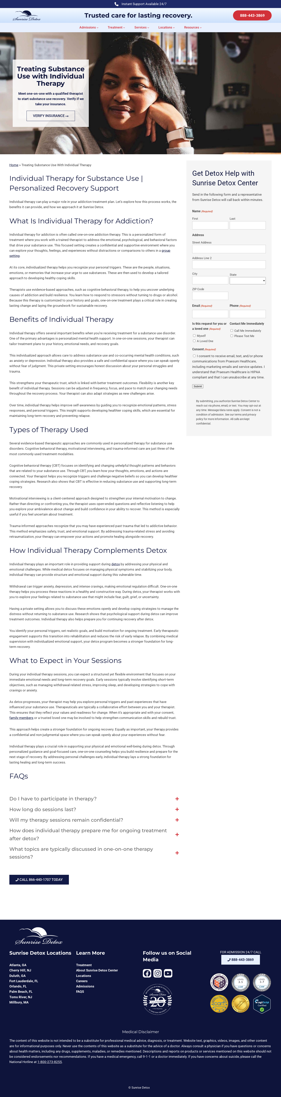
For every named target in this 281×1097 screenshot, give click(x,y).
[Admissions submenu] (98, 28)
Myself (201, 336)
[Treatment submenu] (124, 28)
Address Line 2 (202, 258)
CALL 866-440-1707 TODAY (39, 880)
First (195, 218)
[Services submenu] (148, 28)
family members (21, 718)
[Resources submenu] (201, 28)
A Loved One (205, 341)
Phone (240, 306)
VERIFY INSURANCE (50, 116)
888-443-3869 (252, 15)
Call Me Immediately (247, 331)
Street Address (202, 242)
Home (13, 165)
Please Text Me (244, 336)
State (233, 274)
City (194, 274)
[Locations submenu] (174, 28)
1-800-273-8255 (49, 1062)
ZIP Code (198, 289)
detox (115, 564)
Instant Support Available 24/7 (141, 4)
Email (202, 306)
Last (232, 218)
